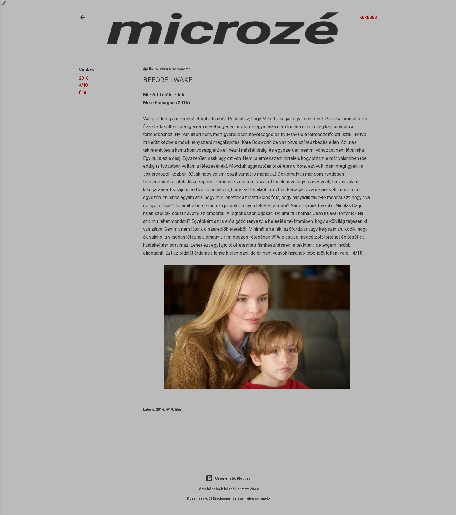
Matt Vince (250, 489)
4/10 (83, 85)
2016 (83, 78)
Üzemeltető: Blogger (228, 478)
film (82, 92)
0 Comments (179, 69)
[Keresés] (368, 17)
